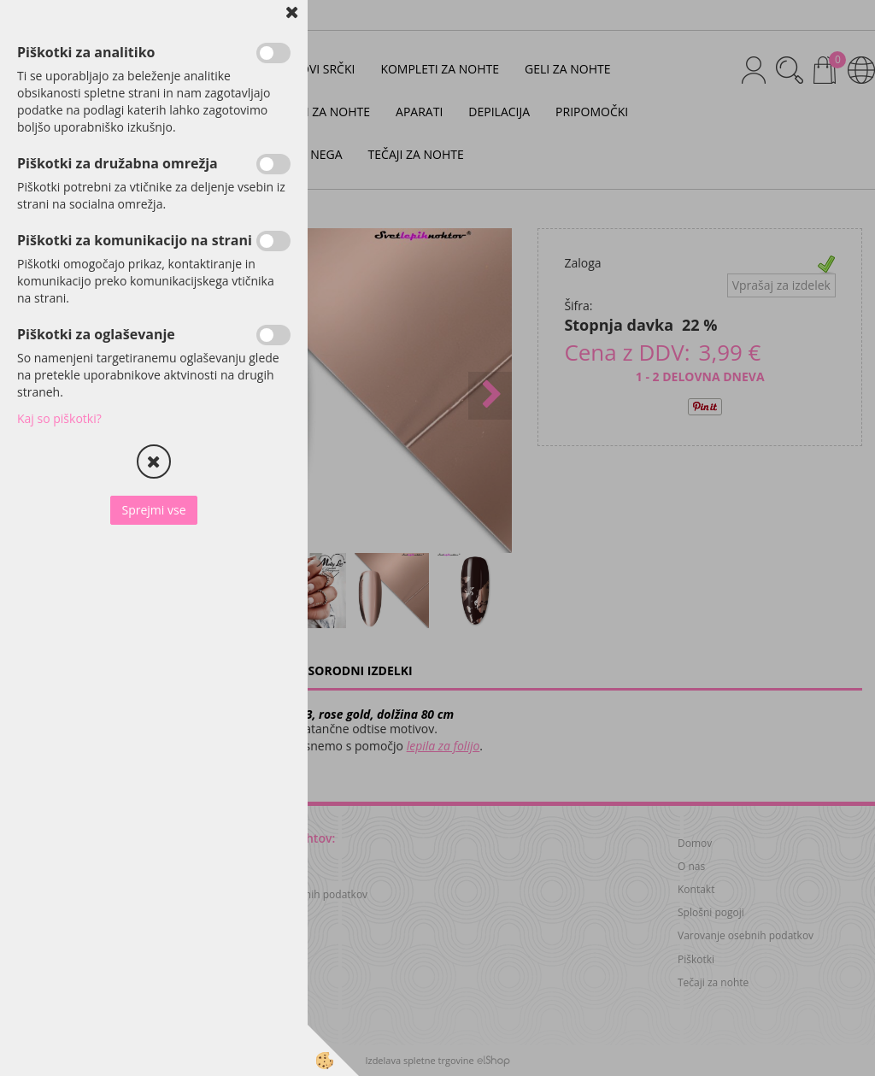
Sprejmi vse (153, 510)
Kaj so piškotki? (59, 418)
